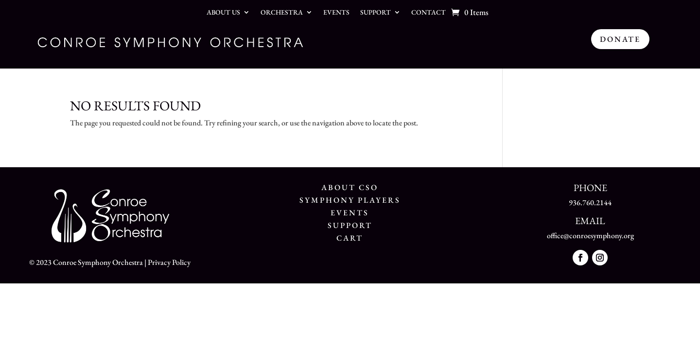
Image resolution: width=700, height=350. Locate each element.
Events (336, 13)
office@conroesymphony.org (590, 235)
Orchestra (282, 13)
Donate (620, 39)
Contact (428, 13)
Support (375, 13)
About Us (223, 13)
